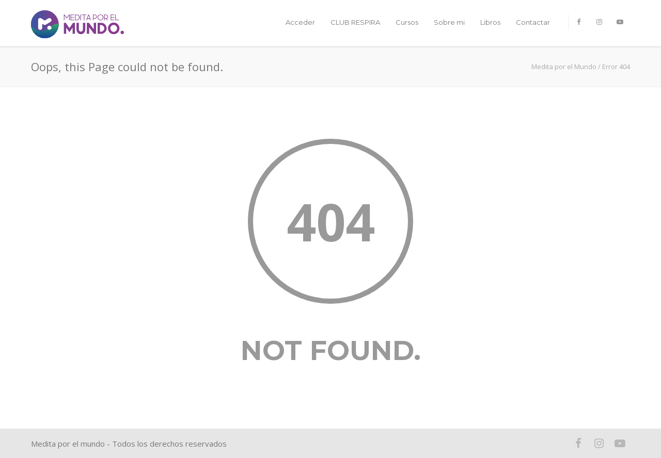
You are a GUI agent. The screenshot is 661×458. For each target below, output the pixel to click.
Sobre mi (449, 22)
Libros (490, 22)
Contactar (533, 22)
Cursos (407, 22)
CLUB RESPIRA (355, 22)
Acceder (300, 22)
